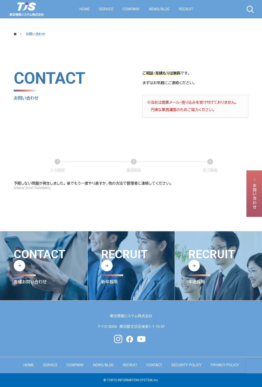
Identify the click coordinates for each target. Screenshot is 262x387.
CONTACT (154, 365)
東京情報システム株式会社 (131, 316)
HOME (84, 9)
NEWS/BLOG (159, 9)
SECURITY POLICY (186, 365)
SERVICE (106, 9)
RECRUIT (186, 9)
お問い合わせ (254, 193)
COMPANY (131, 9)
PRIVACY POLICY (225, 365)
